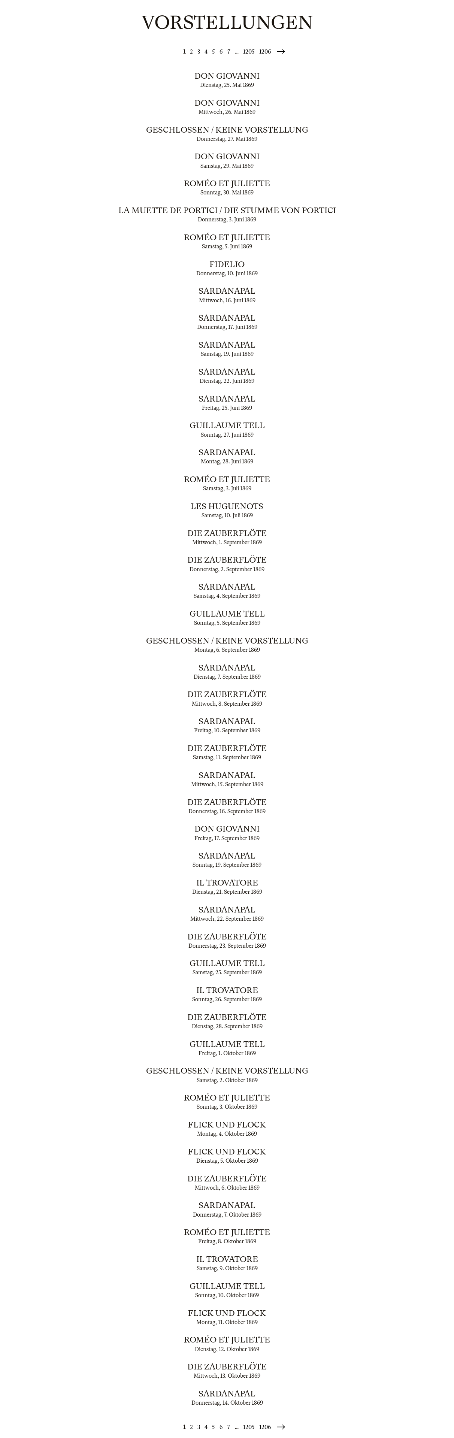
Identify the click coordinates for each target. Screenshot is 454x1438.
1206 (265, 51)
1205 (249, 51)
